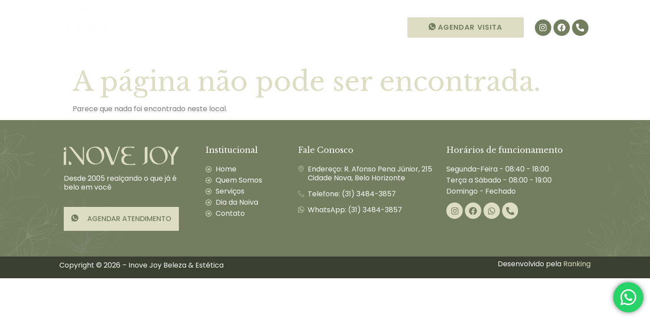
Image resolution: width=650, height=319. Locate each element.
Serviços (251, 27)
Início (134, 27)
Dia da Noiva (316, 27)
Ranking (577, 264)
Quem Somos (186, 27)
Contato (375, 27)
